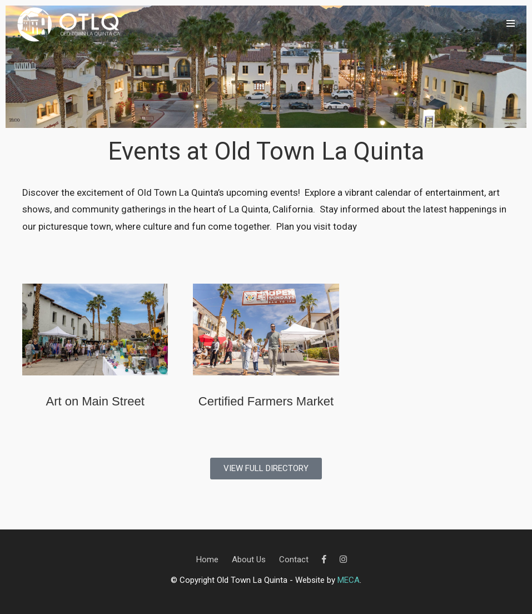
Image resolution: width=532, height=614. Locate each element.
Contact (294, 559)
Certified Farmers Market (266, 401)
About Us (249, 559)
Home (207, 559)
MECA (348, 580)
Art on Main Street (95, 401)
